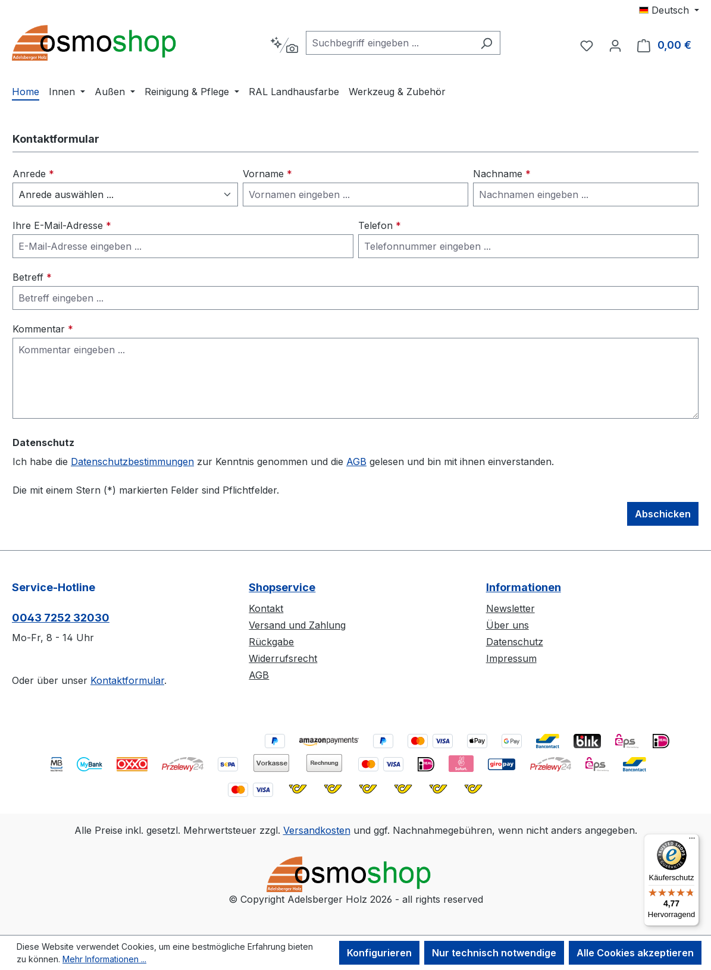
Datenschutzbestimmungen (132, 461)
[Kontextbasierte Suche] (284, 45)
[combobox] (389, 43)
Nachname (502, 174)
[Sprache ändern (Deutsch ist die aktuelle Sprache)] (669, 10)
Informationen (523, 587)
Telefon (379, 225)
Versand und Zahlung (297, 625)
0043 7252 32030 (60, 617)
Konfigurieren (379, 953)
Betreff (32, 277)
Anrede (33, 174)
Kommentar (42, 329)
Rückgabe (271, 642)
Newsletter (510, 608)
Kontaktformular (127, 680)
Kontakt (266, 608)
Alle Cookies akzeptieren (635, 953)
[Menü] (692, 841)
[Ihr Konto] (615, 45)
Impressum (511, 658)
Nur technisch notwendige (494, 953)
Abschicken (663, 514)
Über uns (507, 625)
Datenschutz (514, 642)
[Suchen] (486, 43)
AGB (356, 461)
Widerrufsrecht (283, 658)
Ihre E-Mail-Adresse (61, 225)
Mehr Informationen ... (104, 959)
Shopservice (282, 587)
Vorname (267, 174)
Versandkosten (316, 830)
